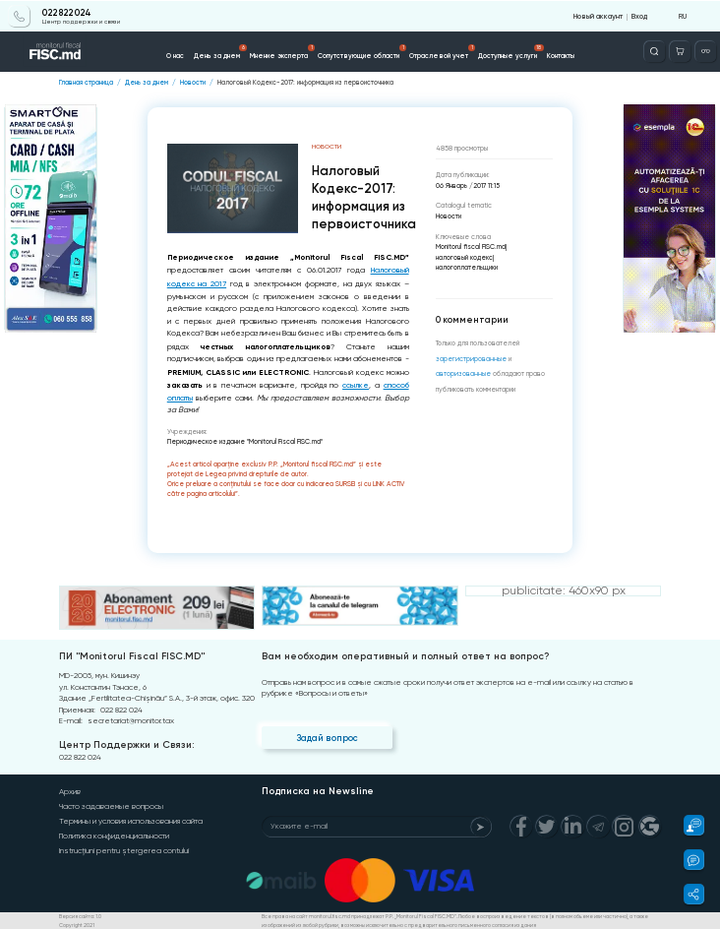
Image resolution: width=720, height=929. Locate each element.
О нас (175, 54)
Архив (70, 790)
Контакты (560, 54)
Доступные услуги (511, 51)
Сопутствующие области (362, 51)
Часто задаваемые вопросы (111, 805)
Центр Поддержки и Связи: (125, 744)
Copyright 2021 (76, 924)
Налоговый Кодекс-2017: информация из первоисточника (305, 82)
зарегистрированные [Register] (469, 358)
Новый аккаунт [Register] (599, 15)
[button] (688, 825)
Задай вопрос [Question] (327, 736)
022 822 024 (66, 12)
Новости (193, 82)
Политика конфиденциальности (114, 835)
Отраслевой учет (442, 51)
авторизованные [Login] (462, 374)
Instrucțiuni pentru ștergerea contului (124, 849)
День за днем (221, 51)
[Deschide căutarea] (654, 50)
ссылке (355, 384)
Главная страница (86, 82)
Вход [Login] (639, 15)
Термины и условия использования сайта (131, 820)
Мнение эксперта (283, 51)
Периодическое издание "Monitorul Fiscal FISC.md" (244, 440)
